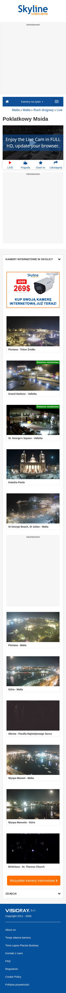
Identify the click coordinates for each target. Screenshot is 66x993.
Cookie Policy (13, 976)
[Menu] (57, 101)
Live (59, 110)
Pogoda (25, 165)
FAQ (8, 961)
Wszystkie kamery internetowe (34, 880)
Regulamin (11, 968)
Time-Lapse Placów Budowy (22, 945)
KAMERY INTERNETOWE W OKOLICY (33, 259)
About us (10, 929)
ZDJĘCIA (33, 893)
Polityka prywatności (17, 984)
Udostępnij (55, 165)
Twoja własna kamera (18, 937)
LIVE (10, 165)
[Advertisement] (33, 60)
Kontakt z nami (14, 953)
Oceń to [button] (40, 165)
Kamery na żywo (32, 101)
